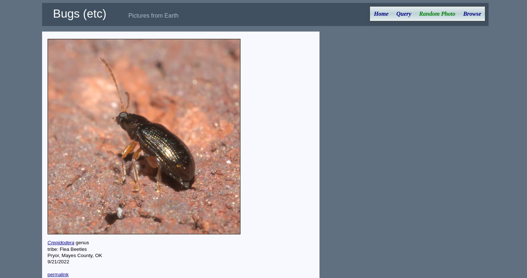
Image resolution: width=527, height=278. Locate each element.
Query (403, 14)
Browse (472, 14)
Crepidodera (61, 242)
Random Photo (437, 14)
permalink (58, 274)
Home (381, 14)
